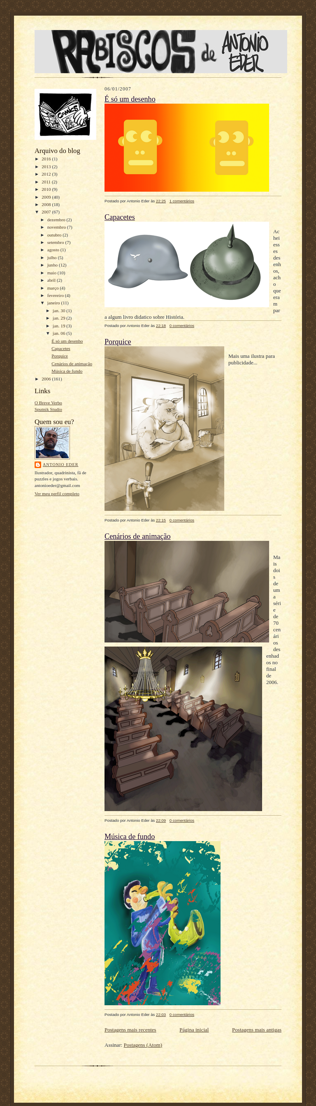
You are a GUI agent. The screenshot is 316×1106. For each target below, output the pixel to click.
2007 (47, 211)
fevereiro (56, 295)
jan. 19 (59, 325)
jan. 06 (59, 333)
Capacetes (60, 348)
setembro (56, 242)
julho (52, 257)
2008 (47, 204)
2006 (47, 378)
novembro (57, 227)
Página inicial (194, 1030)
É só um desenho (67, 341)
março (53, 287)
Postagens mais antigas (256, 1030)
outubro (55, 234)
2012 (47, 174)
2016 (47, 158)
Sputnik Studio (48, 409)
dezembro (57, 219)
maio (52, 272)
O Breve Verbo (48, 402)
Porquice (59, 355)
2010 (47, 189)
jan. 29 (59, 317)
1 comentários (182, 201)
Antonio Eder (60, 464)
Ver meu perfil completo (57, 493)
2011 (47, 181)
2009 (47, 197)
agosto (53, 249)
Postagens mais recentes (130, 1030)
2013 (47, 166)
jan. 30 (59, 310)
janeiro (54, 302)
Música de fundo (66, 371)
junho (53, 264)
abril (52, 280)
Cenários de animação (71, 363)
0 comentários (182, 325)
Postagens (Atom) (143, 1045)
